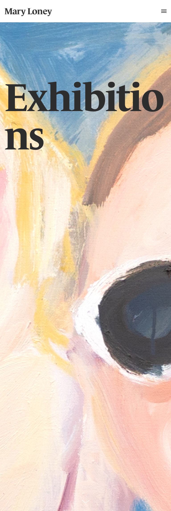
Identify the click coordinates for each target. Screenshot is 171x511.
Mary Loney (28, 11)
